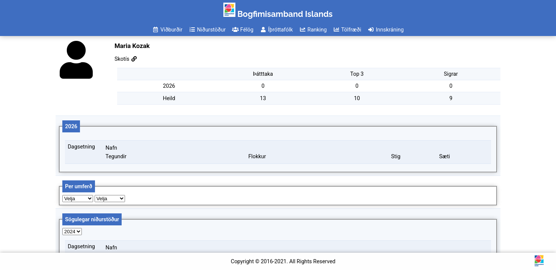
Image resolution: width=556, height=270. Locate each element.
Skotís (126, 59)
